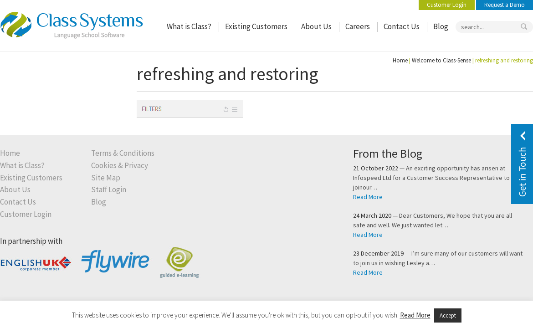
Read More (368, 197)
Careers (357, 26)
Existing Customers (256, 26)
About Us (316, 26)
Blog (440, 26)
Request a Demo (504, 5)
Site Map (105, 178)
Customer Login (446, 5)
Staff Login (108, 190)
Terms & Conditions (122, 153)
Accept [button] (448, 315)
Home (400, 60)
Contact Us (402, 26)
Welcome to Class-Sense (441, 60)
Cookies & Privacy (119, 165)
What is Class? (189, 26)
